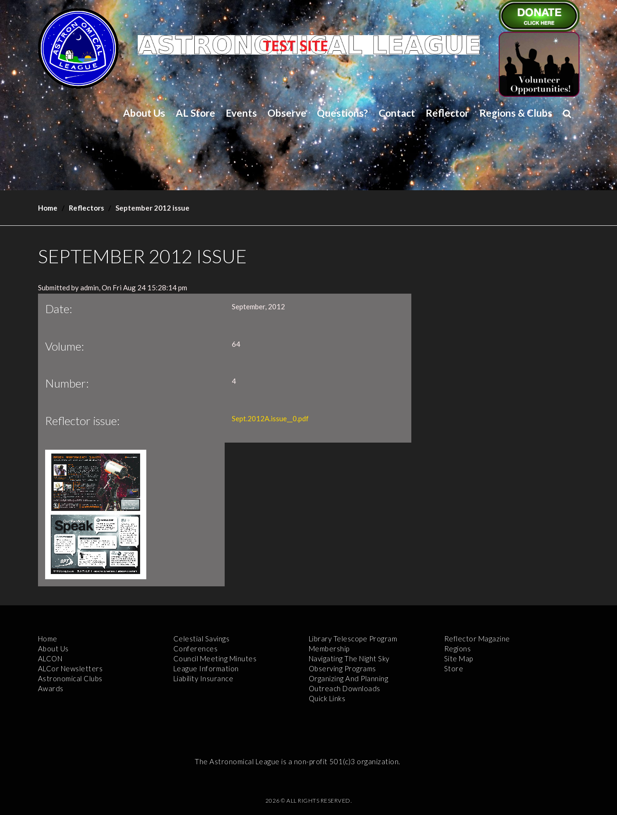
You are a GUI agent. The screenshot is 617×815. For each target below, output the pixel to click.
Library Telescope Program (353, 638)
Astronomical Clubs (70, 678)
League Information (206, 668)
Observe (286, 113)
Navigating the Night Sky (349, 658)
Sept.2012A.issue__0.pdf (270, 418)
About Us (144, 113)
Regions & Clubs (515, 113)
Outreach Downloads (344, 688)
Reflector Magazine (477, 638)
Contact (397, 113)
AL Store (195, 113)
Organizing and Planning (349, 678)
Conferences (195, 648)
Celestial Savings (201, 638)
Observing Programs (342, 668)
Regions (457, 648)
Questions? (342, 113)
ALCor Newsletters (70, 668)
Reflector (447, 113)
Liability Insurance (203, 678)
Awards (51, 688)
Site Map (458, 658)
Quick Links (327, 698)
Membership (329, 648)
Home (47, 208)
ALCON (50, 658)
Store (454, 668)
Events (241, 113)
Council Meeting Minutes (215, 658)
